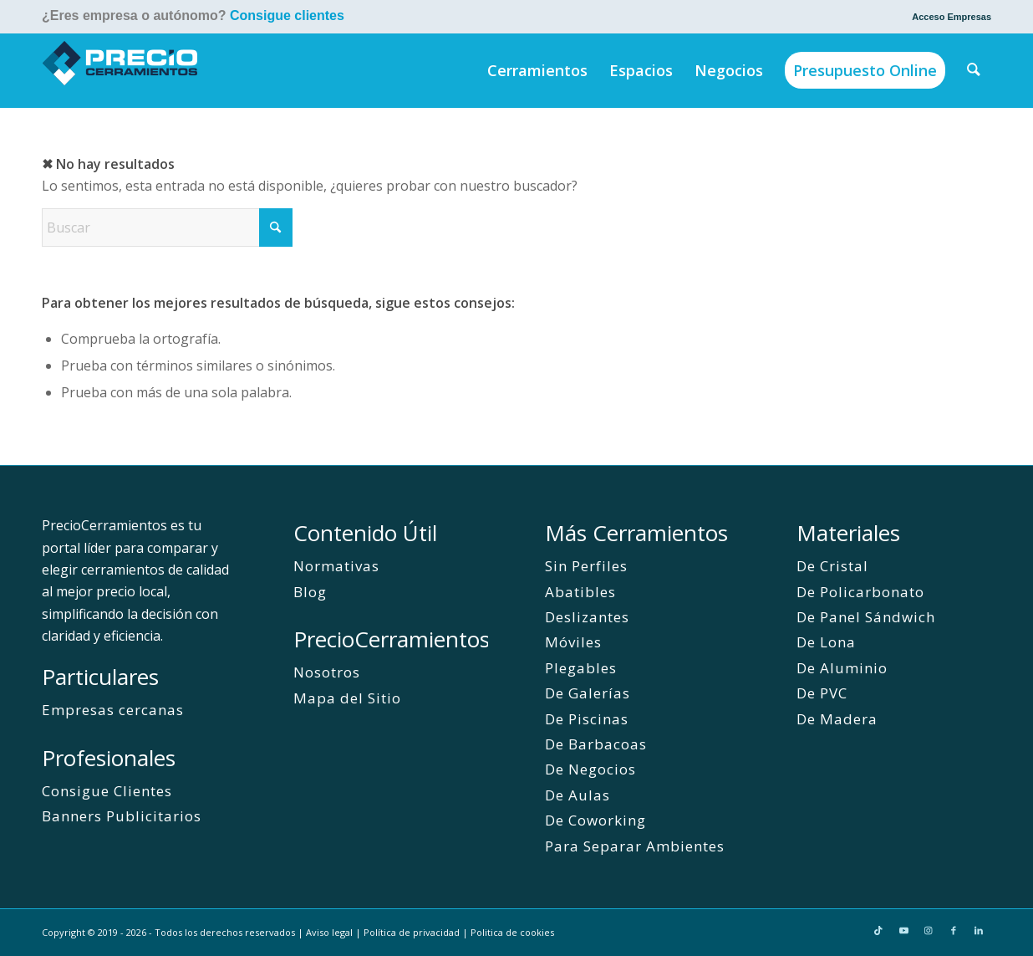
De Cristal (832, 565)
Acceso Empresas (951, 17)
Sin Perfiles (586, 565)
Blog (310, 591)
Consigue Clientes (107, 790)
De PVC (821, 693)
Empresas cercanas (113, 709)
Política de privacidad (412, 932)
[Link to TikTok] (878, 930)
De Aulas (577, 795)
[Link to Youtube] (903, 930)
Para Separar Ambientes (635, 846)
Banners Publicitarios (121, 816)
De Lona (826, 642)
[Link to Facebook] (953, 930)
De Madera (837, 719)
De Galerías (587, 693)
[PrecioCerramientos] (120, 70)
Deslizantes (587, 616)
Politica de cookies (512, 932)
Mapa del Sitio (347, 698)
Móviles (573, 642)
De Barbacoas (596, 744)
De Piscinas (586, 719)
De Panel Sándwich (865, 616)
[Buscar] (974, 70)
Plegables (581, 667)
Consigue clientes (287, 15)
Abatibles (580, 591)
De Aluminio (842, 667)
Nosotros (326, 672)
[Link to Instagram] (928, 930)
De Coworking (595, 820)
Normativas (336, 565)
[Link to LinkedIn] (978, 930)
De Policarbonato (860, 591)
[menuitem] (947, 17)
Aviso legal (329, 932)
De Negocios (590, 769)
